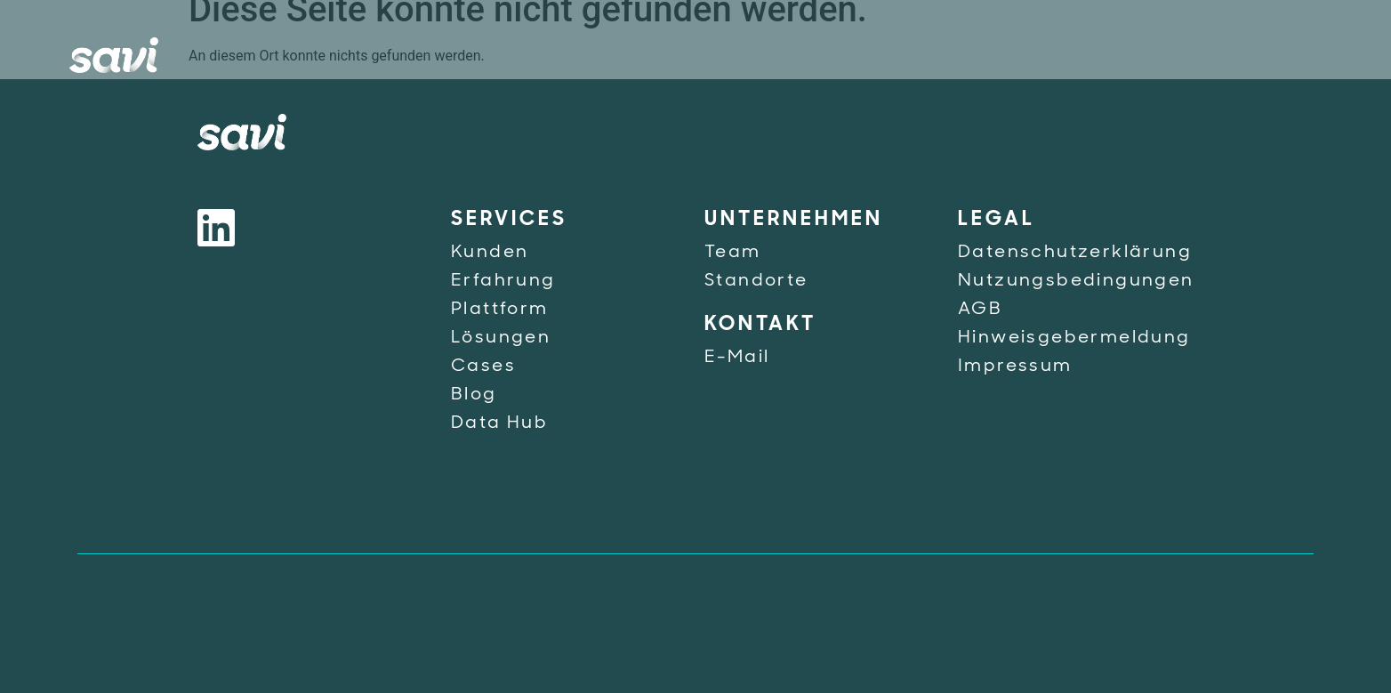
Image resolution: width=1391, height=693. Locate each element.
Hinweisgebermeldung (1074, 338)
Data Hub (499, 423)
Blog (474, 395)
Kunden (489, 253)
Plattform (500, 309)
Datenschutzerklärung (1075, 253)
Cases (483, 366)
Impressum (1015, 366)
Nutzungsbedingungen (1076, 281)
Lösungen (501, 338)
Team (732, 253)
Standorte (756, 281)
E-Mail (736, 358)
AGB (980, 309)
